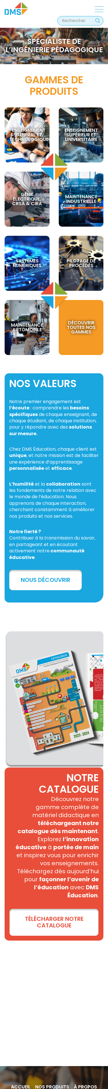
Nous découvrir (45, 580)
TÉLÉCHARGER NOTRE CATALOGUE (54, 922)
